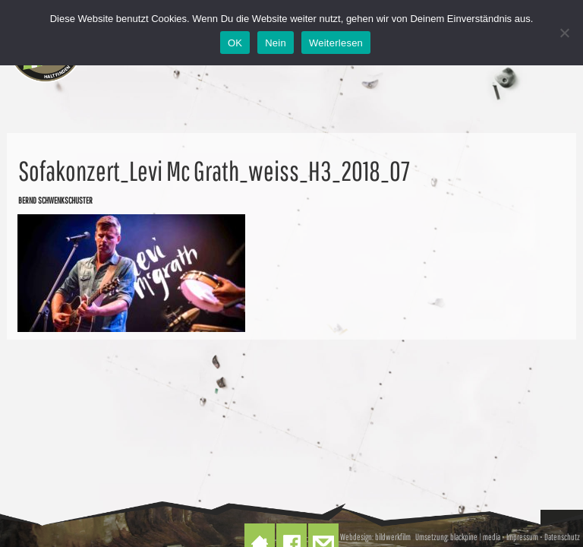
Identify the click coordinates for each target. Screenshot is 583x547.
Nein (275, 43)
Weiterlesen (336, 43)
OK (235, 43)
